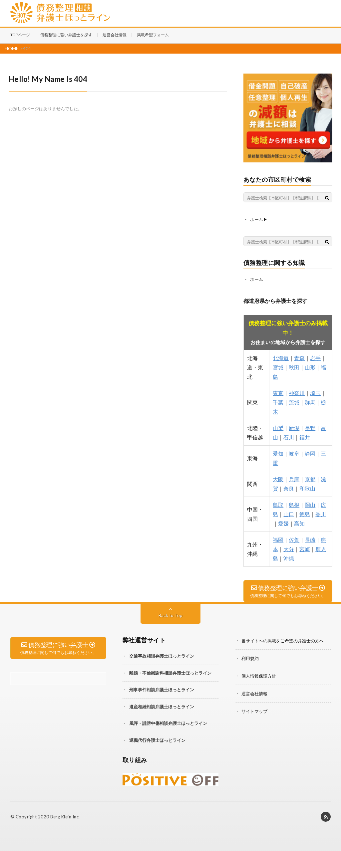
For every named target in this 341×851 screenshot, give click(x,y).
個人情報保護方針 (260, 674)
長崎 (310, 539)
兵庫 (294, 478)
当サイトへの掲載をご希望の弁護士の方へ (285, 640)
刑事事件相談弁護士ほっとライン (161, 689)
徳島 (304, 513)
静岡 (310, 453)
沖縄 (288, 557)
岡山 (310, 504)
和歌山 (307, 488)
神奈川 (297, 392)
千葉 (278, 401)
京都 (310, 478)
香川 (320, 513)
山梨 (278, 427)
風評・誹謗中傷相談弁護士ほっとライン (168, 722)
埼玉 (315, 392)
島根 (294, 504)
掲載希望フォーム (153, 34)
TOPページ (20, 34)
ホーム (257, 279)
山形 (310, 366)
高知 (299, 523)
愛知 (278, 453)
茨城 (294, 401)
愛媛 (283, 523)
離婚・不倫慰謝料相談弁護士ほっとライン (170, 672)
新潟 (294, 427)
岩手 (315, 357)
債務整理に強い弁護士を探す (66, 34)
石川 (288, 436)
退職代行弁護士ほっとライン (157, 739)
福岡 (278, 539)
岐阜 (294, 453)
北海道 (281, 357)
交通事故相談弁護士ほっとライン (161, 655)
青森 (299, 357)
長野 (310, 427)
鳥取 (278, 504)
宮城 (278, 366)
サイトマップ (255, 709)
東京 (278, 392)
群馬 (310, 401)
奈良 (288, 488)
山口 (288, 513)
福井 (304, 436)
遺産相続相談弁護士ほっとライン (161, 706)
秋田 (294, 366)
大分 (288, 548)
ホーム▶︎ (259, 219)
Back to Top (170, 614)
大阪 (278, 478)
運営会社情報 (115, 34)
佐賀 (294, 539)
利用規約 (250, 657)
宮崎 (304, 548)
